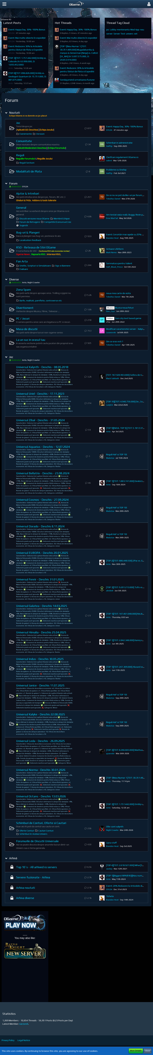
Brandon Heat (112, 238)
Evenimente (26, 133)
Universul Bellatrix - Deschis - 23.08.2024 (42, 473)
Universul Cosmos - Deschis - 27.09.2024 (42, 499)
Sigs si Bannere (62, 265)
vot (135, 33)
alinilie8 (109, 591)
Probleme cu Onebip (116, 169)
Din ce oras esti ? (114, 341)
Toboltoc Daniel (113, 199)
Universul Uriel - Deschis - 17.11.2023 (40, 393)
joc (107, 29)
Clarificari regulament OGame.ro (122, 157)
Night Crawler (112, 830)
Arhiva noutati (25, 887)
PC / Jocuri (22, 318)
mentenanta (123, 29)
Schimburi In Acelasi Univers (33, 834)
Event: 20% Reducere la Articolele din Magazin (129, 886)
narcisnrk (23, 1024)
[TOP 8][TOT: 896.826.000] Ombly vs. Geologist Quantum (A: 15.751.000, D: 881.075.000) (27, 76)
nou (142, 29)
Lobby (113, 29)
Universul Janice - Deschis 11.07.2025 (40, 685)
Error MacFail (112, 218)
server (109, 33)
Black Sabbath (112, 378)
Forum (13, 183)
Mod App (134, 29)
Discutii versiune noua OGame (34, 218)
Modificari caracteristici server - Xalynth (125, 329)
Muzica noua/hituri (124, 307)
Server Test (119, 33)
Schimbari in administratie (119, 142)
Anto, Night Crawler (31, 282)
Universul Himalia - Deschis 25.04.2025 (41, 632)
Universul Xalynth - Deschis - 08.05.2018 (42, 367)
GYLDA (11, 33)
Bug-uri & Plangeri (28, 232)
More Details (136, 1051)
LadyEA (109, 405)
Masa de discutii (26, 329)
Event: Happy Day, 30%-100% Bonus (26, 29)
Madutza (110, 458)
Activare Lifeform (115, 249)
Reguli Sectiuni (27, 162)
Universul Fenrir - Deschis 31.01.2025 (40, 579)
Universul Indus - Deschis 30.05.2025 (40, 659)
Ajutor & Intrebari (27, 193)
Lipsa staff (111, 842)
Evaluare (24, 269)
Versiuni (40, 133)
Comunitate (24, 141)
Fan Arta (22, 261)
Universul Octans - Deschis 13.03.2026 (41, 796)
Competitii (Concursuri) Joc (57, 222)
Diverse (14, 279)
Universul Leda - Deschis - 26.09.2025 (40, 741)
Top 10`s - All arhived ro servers (36, 867)
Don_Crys (110, 311)
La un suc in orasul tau (30, 339)
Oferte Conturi (27, 830)
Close (147, 1051)
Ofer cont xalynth (114, 826)
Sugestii (24, 225)
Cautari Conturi (45, 830)
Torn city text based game (128, 318)
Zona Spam (23, 289)
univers (129, 33)
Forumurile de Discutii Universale (37, 841)
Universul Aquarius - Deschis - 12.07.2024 (43, 446)
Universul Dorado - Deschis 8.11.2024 (40, 526)
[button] (4, 4)
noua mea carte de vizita (118, 293)
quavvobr (110, 753)
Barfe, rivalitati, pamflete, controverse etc (41, 300)
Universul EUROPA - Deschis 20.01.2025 (42, 552)
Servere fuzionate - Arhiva (33, 877)
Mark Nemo (111, 252)
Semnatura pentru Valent (119, 263)
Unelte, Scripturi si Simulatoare (35, 265)
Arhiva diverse (25, 898)
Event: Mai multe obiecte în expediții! (27, 38)
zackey (109, 869)
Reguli (20, 155)
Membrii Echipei (62, 218)
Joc (18, 123)
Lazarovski (111, 332)
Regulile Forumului (25, 158)
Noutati (14, 112)
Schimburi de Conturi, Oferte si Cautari (41, 823)
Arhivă (13, 858)
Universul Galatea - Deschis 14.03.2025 (41, 606)
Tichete (110, 896)
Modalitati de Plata (29, 171)
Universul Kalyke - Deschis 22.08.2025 (40, 714)
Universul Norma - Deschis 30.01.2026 (40, 770)
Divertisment (24, 307)
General (21, 207)
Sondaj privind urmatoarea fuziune (77, 79)
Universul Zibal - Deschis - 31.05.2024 (40, 420)
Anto (10, 68)
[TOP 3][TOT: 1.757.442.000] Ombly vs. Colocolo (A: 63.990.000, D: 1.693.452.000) (27, 61)
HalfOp (109, 146)
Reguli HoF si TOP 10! (116, 454)
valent (109, 160)
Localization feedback (30, 240)
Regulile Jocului (44, 158)
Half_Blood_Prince (114, 267)
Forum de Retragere (30, 222)
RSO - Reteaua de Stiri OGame (36, 247)
